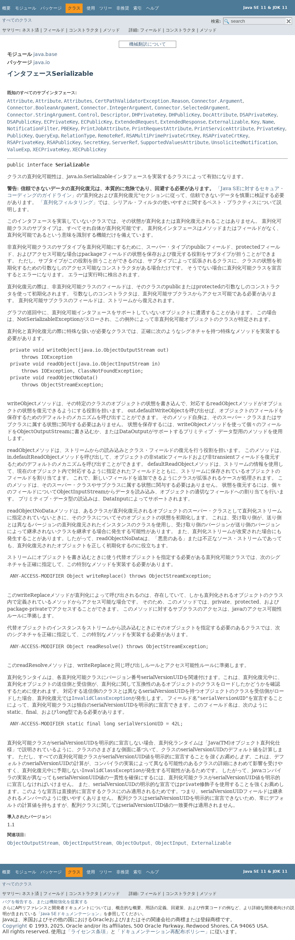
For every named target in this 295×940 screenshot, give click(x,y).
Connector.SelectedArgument (191, 108)
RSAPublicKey (64, 142)
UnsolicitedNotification (244, 142)
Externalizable (228, 122)
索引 (137, 8)
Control (88, 115)
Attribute (20, 101)
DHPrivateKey (149, 115)
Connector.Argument (217, 101)
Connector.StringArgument (41, 115)
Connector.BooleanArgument (42, 108)
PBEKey (69, 128)
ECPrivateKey (61, 122)
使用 (91, 8)
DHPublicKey (184, 115)
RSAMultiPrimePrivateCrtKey (163, 135)
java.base (45, 54)
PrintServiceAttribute (224, 128)
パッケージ (51, 8)
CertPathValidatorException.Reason (142, 101)
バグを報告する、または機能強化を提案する (45, 901)
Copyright (14, 926)
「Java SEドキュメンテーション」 (70, 913)
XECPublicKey (89, 149)
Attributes (78, 101)
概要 (6, 8)
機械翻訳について (147, 44)
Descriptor (115, 115)
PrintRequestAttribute (161, 128)
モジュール (25, 8)
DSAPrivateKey (258, 115)
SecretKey (96, 142)
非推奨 (122, 8)
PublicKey (20, 135)
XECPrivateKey (51, 149)
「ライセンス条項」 (88, 931)
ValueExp (18, 149)
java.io (41, 62)
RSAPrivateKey (25, 142)
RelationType (78, 135)
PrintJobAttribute (105, 128)
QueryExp (46, 135)
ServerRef (125, 142)
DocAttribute (220, 115)
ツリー (105, 8)
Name (268, 122)
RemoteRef (110, 135)
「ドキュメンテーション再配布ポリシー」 (163, 931)
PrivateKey (271, 128)
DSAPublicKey (24, 122)
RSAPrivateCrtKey (225, 135)
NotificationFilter (32, 128)
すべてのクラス (17, 20)
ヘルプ (152, 8)
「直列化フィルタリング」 (68, 202)
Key (255, 122)
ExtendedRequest (136, 122)
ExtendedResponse (183, 122)
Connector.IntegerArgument (116, 108)
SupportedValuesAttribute (174, 142)
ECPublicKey (96, 122)
